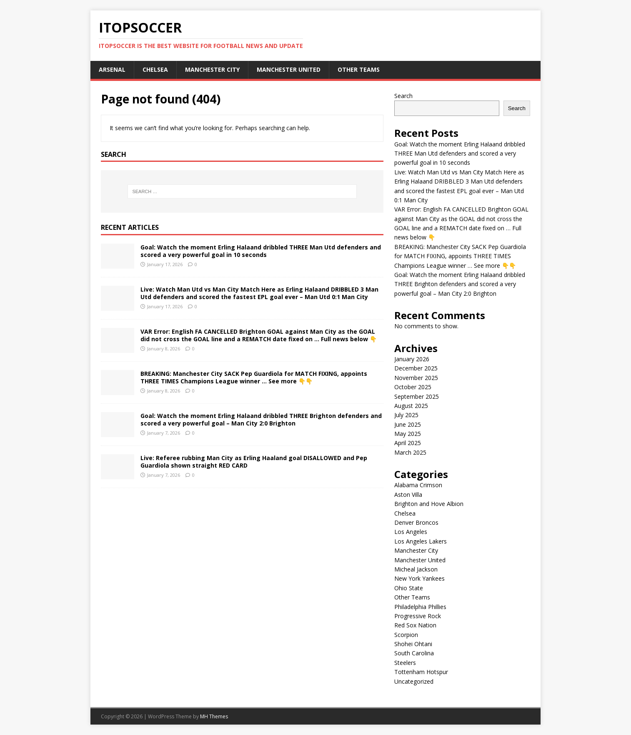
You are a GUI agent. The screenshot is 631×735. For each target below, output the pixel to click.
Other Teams (359, 69)
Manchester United (289, 69)
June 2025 (407, 424)
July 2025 (406, 415)
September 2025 (416, 396)
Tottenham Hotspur (421, 672)
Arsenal (112, 69)
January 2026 (411, 359)
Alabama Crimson (418, 485)
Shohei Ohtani (413, 644)
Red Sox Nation (415, 625)
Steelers (405, 663)
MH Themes (214, 716)
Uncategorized (413, 681)
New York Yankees (419, 578)
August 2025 (411, 406)
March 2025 (410, 452)
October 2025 (412, 387)
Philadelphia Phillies (420, 607)
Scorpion (406, 635)
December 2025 (416, 368)
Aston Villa (408, 494)
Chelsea (155, 69)
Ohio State (408, 588)
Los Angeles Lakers (420, 541)
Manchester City (212, 69)
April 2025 (407, 443)
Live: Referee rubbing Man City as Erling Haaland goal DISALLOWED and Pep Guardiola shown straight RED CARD (253, 461)
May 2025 (407, 434)
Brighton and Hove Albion (428, 504)
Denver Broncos (416, 522)
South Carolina (414, 653)
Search (403, 96)
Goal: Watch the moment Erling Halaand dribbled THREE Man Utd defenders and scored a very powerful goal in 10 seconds (260, 251)
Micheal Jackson (416, 569)
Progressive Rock (417, 616)
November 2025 (416, 378)
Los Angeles (410, 532)
